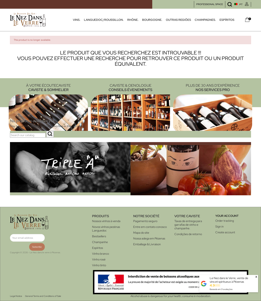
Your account (227, 216)
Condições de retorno (188, 234)
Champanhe (100, 242)
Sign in (219, 226)
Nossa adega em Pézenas (149, 238)
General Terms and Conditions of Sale (43, 296)
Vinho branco (100, 254)
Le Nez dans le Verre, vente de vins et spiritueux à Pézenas (229, 280)
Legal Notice (16, 296)
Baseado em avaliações (221, 289)
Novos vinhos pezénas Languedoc (106, 228)
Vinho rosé (98, 259)
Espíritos (97, 248)
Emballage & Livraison (147, 244)
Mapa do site (141, 233)
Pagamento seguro (145, 221)
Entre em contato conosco (150, 227)
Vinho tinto (99, 265)
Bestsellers (99, 236)
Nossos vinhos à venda (106, 221)
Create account (225, 232)
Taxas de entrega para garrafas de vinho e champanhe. (188, 224)
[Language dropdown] (231, 4)
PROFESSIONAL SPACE (209, 4)
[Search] (28, 135)
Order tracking (224, 221)
